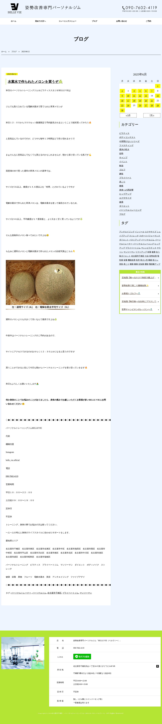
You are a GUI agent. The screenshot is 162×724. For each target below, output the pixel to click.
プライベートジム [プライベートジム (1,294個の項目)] (133, 248)
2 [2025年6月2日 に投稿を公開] (122, 91)
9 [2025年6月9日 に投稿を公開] (122, 96)
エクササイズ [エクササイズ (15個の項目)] (150, 232)
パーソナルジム (39, 593)
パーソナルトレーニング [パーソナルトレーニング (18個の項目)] (143, 244)
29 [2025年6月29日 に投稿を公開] (158, 105)
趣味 (121, 174)
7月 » (152, 115)
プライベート (125, 178)
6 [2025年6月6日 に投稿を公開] (145, 91)
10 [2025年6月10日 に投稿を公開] (128, 96)
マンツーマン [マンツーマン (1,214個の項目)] (129, 252)
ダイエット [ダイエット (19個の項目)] (124, 240)
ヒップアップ (125, 194)
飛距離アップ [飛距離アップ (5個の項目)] (154, 264)
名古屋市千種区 (54, 593)
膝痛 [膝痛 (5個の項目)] (136, 264)
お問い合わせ (121, 21)
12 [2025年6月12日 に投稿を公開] (140, 96)
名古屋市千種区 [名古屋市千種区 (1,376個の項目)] (137, 256)
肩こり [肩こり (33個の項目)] (126, 264)
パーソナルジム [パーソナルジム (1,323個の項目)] (147, 240)
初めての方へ (40, 21)
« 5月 (128, 115)
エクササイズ (125, 198)
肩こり (122, 182)
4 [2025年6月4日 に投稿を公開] (134, 91)
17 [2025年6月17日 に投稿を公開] (128, 101)
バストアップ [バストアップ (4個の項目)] (135, 240)
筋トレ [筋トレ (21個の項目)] (155, 260)
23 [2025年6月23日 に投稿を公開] (122, 105)
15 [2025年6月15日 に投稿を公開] (158, 96)
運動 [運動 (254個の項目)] (146, 264)
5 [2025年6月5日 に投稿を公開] (139, 91)
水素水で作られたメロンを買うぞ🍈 (35, 81)
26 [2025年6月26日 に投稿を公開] (140, 105)
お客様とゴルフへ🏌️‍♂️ (131, 293)
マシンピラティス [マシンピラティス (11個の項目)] (148, 248)
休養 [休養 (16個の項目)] (149, 252)
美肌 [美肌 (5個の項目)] (121, 264)
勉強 (121, 166)
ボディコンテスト (127, 137)
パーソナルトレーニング (130, 210)
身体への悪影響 (126, 190)
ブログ (94, 21)
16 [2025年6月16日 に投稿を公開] (122, 101)
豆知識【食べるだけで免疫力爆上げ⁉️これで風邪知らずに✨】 (141, 277)
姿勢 (121, 153)
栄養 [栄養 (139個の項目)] (125, 260)
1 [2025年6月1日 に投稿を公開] (157, 86)
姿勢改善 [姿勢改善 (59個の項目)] (153, 256)
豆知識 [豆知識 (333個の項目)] (141, 264)
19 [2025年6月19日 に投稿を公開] (140, 101)
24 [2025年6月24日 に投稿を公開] (128, 105)
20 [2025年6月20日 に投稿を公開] (146, 101)
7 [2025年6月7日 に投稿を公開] (151, 91)
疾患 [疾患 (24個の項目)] (138, 260)
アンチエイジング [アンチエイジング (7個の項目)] (126, 232)
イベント (123, 162)
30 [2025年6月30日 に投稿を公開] (122, 110)
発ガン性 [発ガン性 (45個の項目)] (144, 260)
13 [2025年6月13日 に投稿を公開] (146, 96)
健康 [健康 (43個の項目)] (153, 252)
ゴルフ (122, 170)
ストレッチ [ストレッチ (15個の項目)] (134, 236)
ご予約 (148, 21)
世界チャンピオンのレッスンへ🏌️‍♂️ (137, 309)
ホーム (13, 21)
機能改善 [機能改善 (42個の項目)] (131, 260)
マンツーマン (86, 593)
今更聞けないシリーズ (129, 141)
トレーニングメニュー (67, 21)
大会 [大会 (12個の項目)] (147, 256)
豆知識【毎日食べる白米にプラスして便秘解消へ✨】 (141, 301)
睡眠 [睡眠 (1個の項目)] (150, 260)
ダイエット (124, 206)
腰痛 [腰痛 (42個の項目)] (132, 264)
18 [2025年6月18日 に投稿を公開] (134, 101)
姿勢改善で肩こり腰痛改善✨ (135, 285)
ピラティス (124, 133)
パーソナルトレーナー (21, 593)
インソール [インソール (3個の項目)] (139, 232)
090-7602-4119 (12, 476)
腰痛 (121, 186)
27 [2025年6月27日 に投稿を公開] (146, 105)
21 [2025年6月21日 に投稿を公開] (152, 101)
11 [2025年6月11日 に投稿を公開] (134, 96)
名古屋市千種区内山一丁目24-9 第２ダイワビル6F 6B (94, 666)
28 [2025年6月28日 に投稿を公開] (152, 105)
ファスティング (126, 145)
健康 (121, 202)
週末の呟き (124, 149)
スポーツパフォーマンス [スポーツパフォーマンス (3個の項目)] (149, 236)
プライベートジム (71, 593)
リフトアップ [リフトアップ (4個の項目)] (141, 252)
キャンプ (123, 157)
